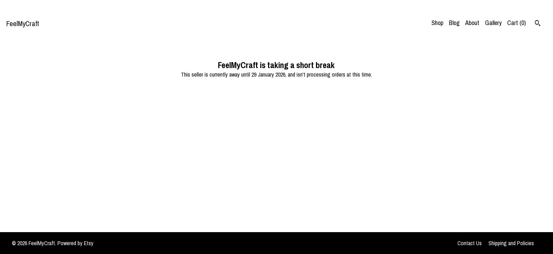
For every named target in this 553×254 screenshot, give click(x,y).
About (472, 22)
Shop (437, 22)
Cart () (516, 22)
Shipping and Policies (511, 243)
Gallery (493, 22)
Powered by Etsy (75, 243)
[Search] (537, 24)
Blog (454, 22)
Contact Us (469, 243)
